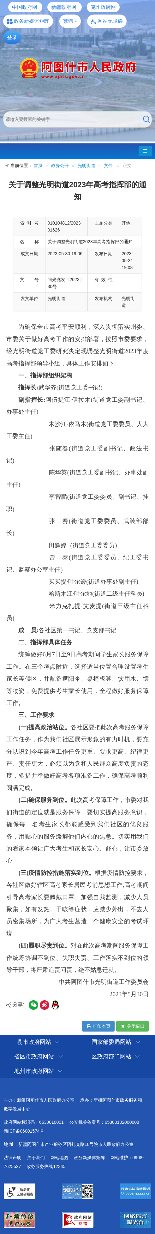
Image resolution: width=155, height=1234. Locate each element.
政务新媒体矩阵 (31, 21)
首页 (38, 165)
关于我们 (36, 1157)
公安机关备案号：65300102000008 (104, 1122)
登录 (12, 37)
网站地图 (59, 1157)
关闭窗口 (132, 1026)
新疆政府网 (63, 7)
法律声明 (12, 1157)
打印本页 (98, 1026)
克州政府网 (103, 7)
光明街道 (86, 165)
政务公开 (60, 165)
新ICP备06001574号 (24, 1131)
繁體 (68, 21)
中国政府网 (24, 7)
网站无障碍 (110, 21)
